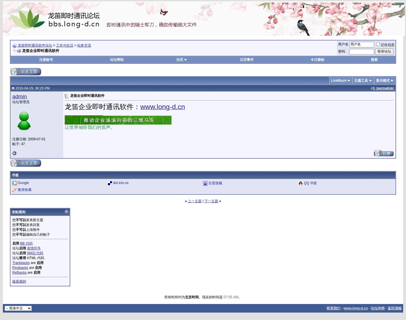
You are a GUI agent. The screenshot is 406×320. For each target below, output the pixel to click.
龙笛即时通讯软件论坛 (35, 45)
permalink (385, 88)
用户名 (343, 44)
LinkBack (338, 81)
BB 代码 (26, 243)
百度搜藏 (215, 183)
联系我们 (333, 308)
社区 (181, 60)
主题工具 (361, 81)
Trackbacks (21, 263)
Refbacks (19, 273)
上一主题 (195, 201)
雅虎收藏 (24, 190)
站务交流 (84, 45)
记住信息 (385, 45)
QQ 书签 (310, 183)
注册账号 (46, 60)
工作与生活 (64, 45)
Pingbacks (20, 268)
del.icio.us (120, 183)
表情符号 (34, 248)
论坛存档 (378, 308)
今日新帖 (317, 60)
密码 (341, 51)
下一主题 (211, 201)
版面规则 (19, 281)
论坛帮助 (117, 60)
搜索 (374, 60)
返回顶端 (394, 308)
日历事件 (247, 60)
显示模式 (383, 81)
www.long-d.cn (356, 308)
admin (19, 96)
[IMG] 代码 (35, 253)
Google (23, 183)
